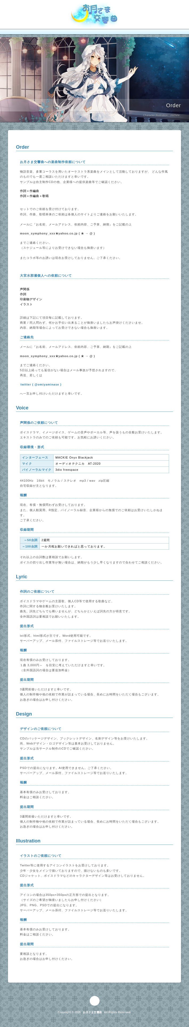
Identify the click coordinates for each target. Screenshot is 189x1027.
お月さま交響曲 (92, 1012)
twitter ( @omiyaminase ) (40, 384)
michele (175, 115)
